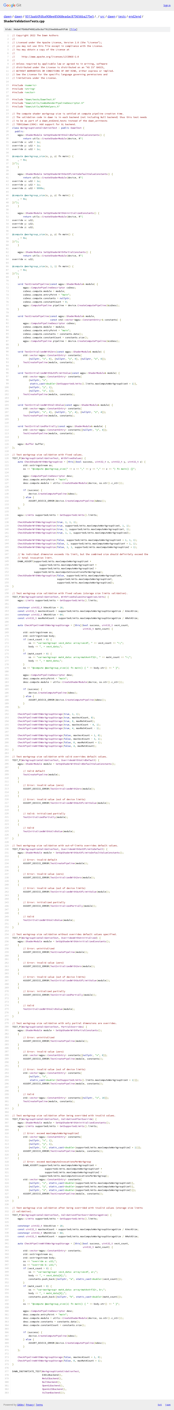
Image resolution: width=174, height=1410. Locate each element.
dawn (8, 16)
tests (122, 16)
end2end (135, 16)
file (73, 29)
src (102, 16)
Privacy (30, 1404)
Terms (39, 1404)
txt (160, 1404)
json (168, 1404)
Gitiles (20, 1404)
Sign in (167, 5)
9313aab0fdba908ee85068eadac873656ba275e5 (59, 16)
